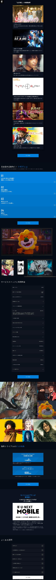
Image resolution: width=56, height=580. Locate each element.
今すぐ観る (28, 155)
